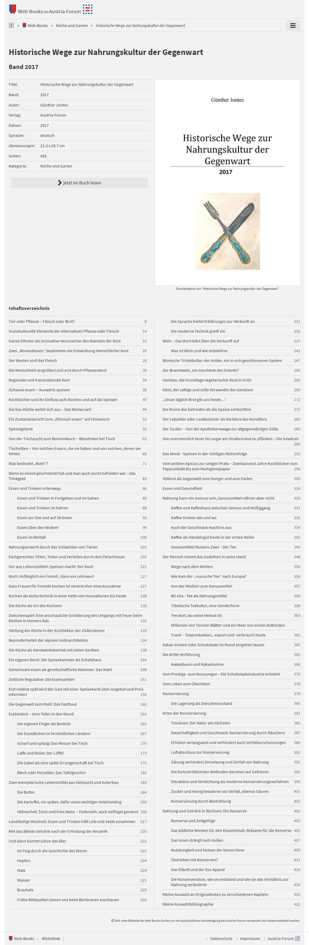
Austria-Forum (65, 11)
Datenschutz (221, 938)
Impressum (250, 938)
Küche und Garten (72, 25)
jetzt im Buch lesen (79, 183)
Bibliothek (51, 938)
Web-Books (30, 11)
